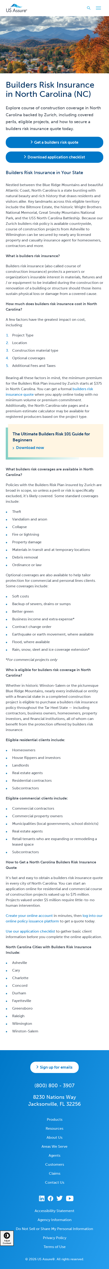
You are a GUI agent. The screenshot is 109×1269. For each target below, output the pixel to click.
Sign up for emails (56, 1067)
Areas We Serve (54, 1146)
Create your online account (29, 915)
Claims (54, 1173)
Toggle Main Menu (97, 8)
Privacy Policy (54, 1238)
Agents (54, 1155)
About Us (54, 1137)
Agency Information (55, 1220)
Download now (30, 447)
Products (54, 1119)
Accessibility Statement (54, 1211)
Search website (87, 8)
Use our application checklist (30, 931)
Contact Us (54, 1182)
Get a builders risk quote (56, 142)
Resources (54, 1128)
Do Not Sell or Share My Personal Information (54, 1229)
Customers (54, 1164)
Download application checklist (56, 157)
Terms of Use (55, 1247)
